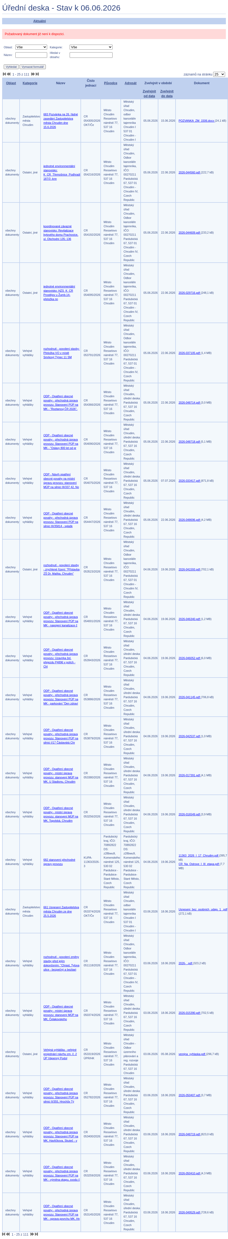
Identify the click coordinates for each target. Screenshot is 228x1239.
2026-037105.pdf (189, 352)
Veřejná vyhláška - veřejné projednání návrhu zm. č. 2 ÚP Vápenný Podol (60, 1054)
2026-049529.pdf (189, 1212)
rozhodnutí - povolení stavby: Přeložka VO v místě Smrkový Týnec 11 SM (61, 353)
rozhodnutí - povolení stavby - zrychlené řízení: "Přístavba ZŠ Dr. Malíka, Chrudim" (61, 569)
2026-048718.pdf (189, 441)
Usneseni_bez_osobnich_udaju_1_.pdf (202, 909)
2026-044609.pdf (189, 232)
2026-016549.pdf (189, 814)
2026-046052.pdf (189, 658)
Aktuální (39, 21)
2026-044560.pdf (189, 172)
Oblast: (8, 47)
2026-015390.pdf (189, 1012)
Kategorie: (56, 47)
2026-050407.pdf (189, 1095)
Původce (110, 83)
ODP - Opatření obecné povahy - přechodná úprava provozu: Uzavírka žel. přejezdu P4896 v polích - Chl (60, 658)
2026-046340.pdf (189, 619)
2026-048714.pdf (189, 402)
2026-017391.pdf (189, 775)
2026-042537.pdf (189, 736)
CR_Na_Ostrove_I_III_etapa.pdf (199, 864)
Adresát (131, 83)
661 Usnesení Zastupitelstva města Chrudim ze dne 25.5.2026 (61, 911)
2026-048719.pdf (189, 1134)
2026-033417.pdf (189, 480)
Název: (8, 54)
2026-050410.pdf (189, 1173)
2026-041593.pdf (189, 569)
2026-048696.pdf (189, 519)
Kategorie (30, 83)
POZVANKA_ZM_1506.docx (196, 120)
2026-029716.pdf (189, 292)
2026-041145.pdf (189, 697)
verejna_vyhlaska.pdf (192, 1054)
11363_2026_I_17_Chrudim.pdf (198, 855)
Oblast (11, 83)
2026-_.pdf (185, 963)
